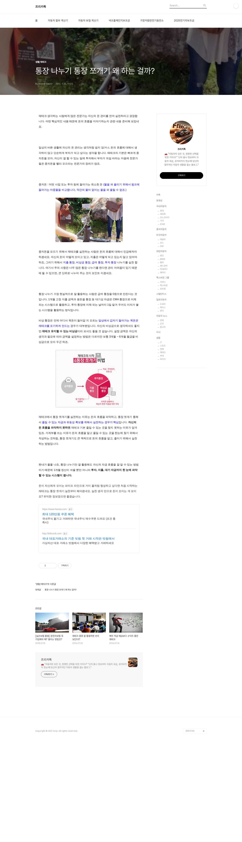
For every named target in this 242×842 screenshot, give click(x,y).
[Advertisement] (89, 504)
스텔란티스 (161, 394)
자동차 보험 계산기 (88, 20)
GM (162, 347)
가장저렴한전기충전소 (152, 20)
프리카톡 (40, 6)
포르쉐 (163, 389)
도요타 (163, 405)
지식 (158, 433)
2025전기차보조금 (184, 20)
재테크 (163, 453)
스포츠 (163, 446)
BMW (162, 360)
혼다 (162, 411)
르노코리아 (164, 318)
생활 (158, 438)
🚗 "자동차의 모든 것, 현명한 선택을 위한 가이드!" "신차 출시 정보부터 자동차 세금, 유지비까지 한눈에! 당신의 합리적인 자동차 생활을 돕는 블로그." (84, 716)
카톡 (158, 295)
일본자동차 (161, 400)
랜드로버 (163, 366)
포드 (162, 343)
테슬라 (163, 340)
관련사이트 (190, 781)
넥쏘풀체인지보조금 (119, 20)
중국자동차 (161, 330)
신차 (162, 424)
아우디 (163, 383)
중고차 (163, 428)
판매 (162, 421)
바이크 (163, 460)
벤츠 (162, 356)
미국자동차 (161, 335)
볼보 (162, 363)
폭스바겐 (163, 386)
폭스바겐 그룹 (162, 378)
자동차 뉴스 (161, 416)
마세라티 (163, 370)
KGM (162, 325)
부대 (162, 456)
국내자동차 (161, 307)
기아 (162, 321)
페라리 (163, 373)
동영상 (159, 301)
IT (161, 443)
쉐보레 (163, 315)
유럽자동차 (161, 352)
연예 (162, 450)
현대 (162, 311)
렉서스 (163, 408)
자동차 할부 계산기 (58, 20)
